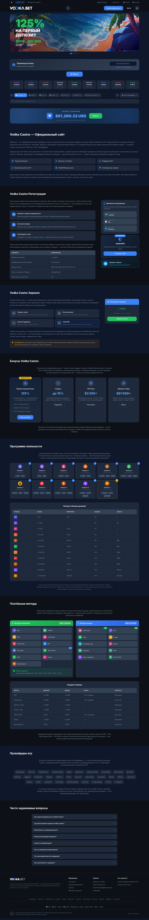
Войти (129, 8)
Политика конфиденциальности (102, 889)
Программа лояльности (76, 886)
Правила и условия (99, 883)
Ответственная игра (99, 886)
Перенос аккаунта (34, 2)
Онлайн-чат (121, 886)
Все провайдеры (129, 95)
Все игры (21, 95)
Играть (74, 74)
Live (44, 95)
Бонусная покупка (97, 95)
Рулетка (68, 95)
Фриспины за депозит (75, 892)
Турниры (71, 889)
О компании (72, 883)
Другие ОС (115, 2)
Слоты (55, 95)
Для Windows (102, 2)
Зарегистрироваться (113, 8)
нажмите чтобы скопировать (122, 67)
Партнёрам (96, 892)
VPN (20, 2)
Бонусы (126, 2)
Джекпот (81, 95)
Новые (34, 95)
